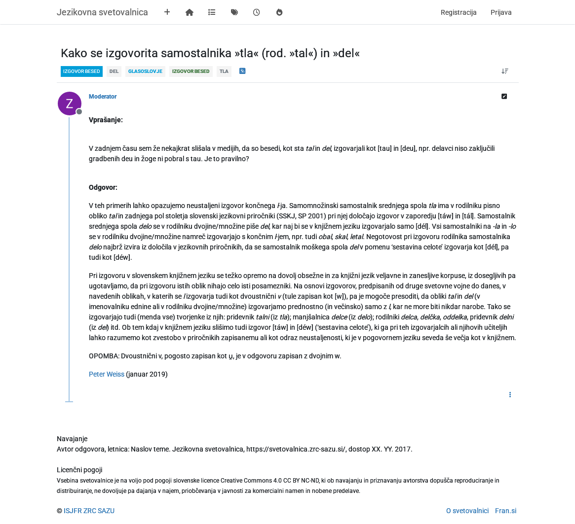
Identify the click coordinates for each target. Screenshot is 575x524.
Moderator (102, 96)
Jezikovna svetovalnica (102, 12)
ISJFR (73, 511)
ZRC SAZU (99, 511)
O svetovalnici (467, 511)
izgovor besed (81, 71)
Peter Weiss (106, 374)
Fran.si (505, 511)
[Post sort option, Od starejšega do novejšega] (505, 71)
